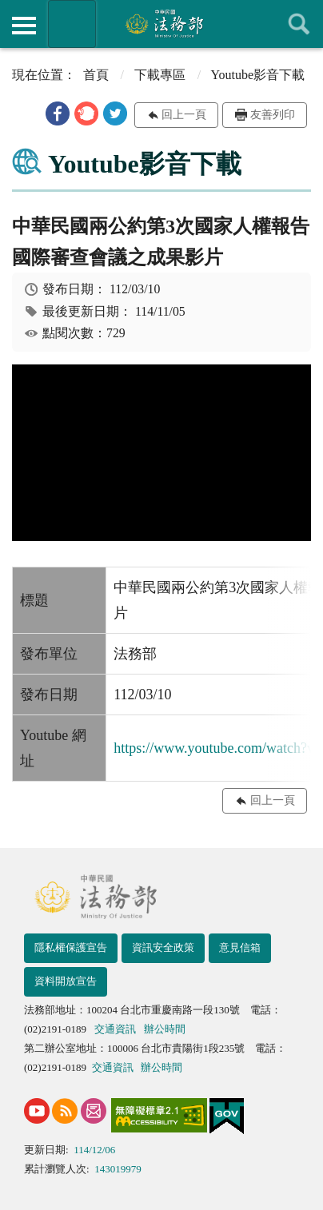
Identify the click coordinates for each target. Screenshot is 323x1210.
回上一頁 (184, 115)
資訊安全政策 (163, 947)
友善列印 (272, 115)
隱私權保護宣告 (70, 947)
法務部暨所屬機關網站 (72, 24)
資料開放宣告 (65, 981)
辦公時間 (164, 1029)
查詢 (299, 24)
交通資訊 (115, 1029)
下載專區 (159, 75)
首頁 (96, 75)
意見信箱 (240, 947)
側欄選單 (24, 25)
